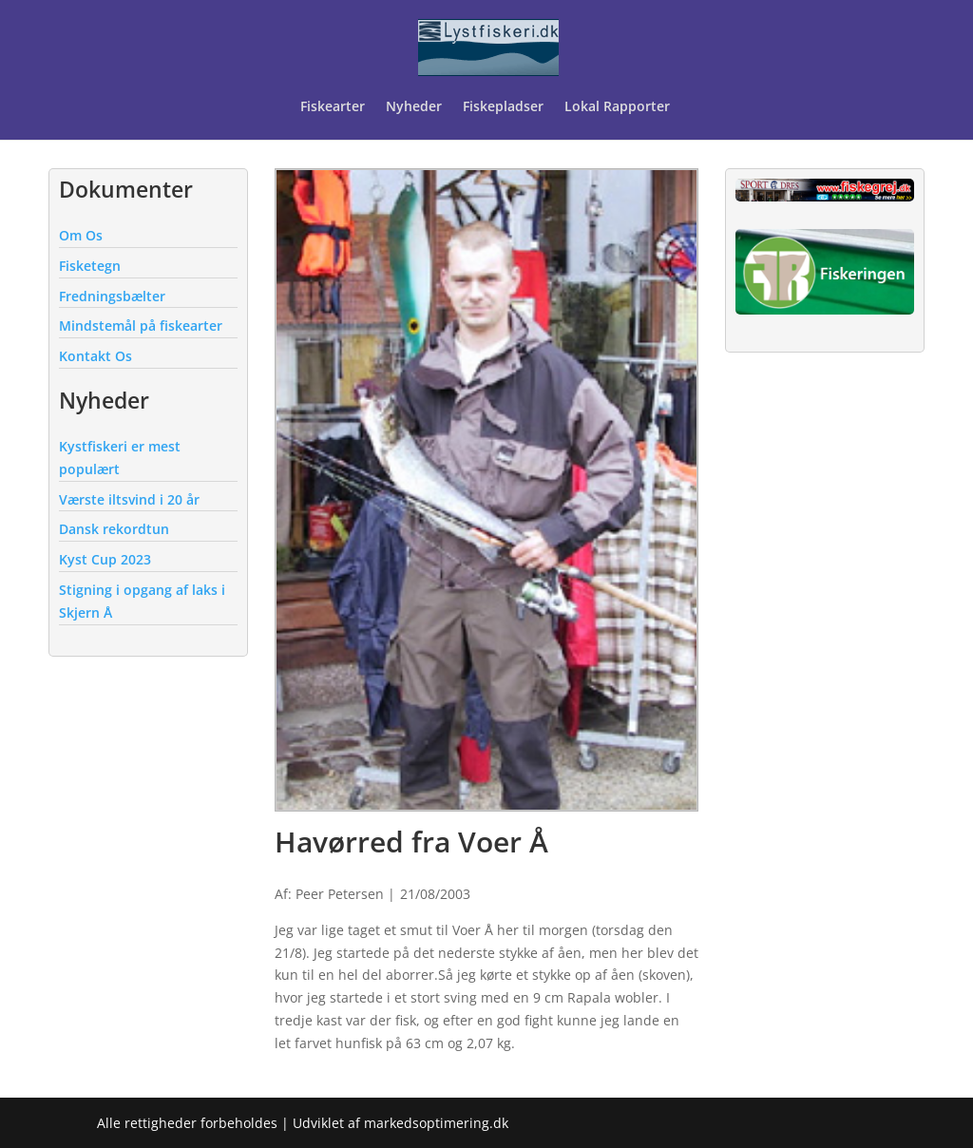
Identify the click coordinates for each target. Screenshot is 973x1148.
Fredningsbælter (112, 296)
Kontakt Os (95, 356)
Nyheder (414, 107)
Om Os (81, 235)
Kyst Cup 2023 (105, 559)
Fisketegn (90, 266)
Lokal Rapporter (619, 107)
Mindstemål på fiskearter (140, 325)
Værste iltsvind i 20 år (129, 499)
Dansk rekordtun (114, 529)
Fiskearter (332, 107)
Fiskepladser (503, 107)
